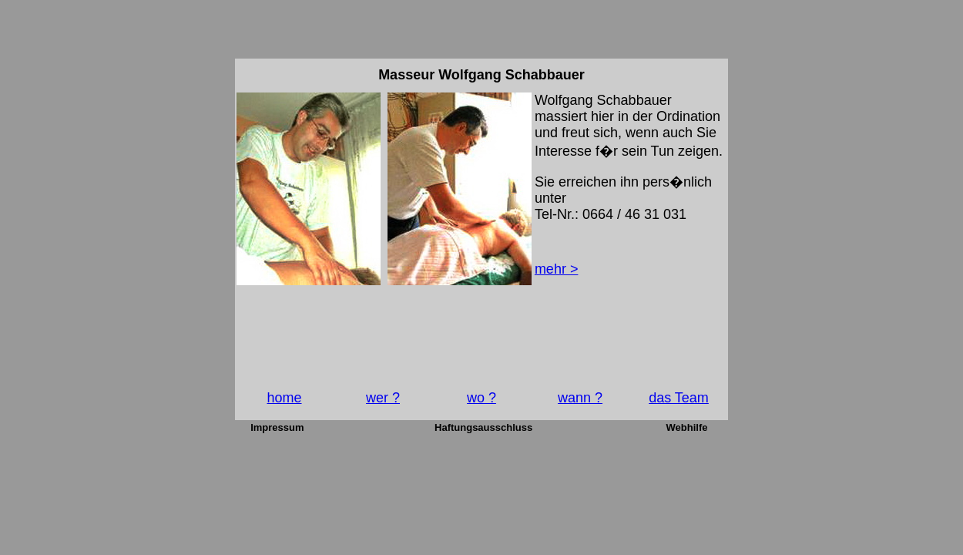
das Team (679, 397)
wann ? (580, 397)
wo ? (481, 397)
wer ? (383, 397)
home (284, 397)
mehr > (557, 269)
